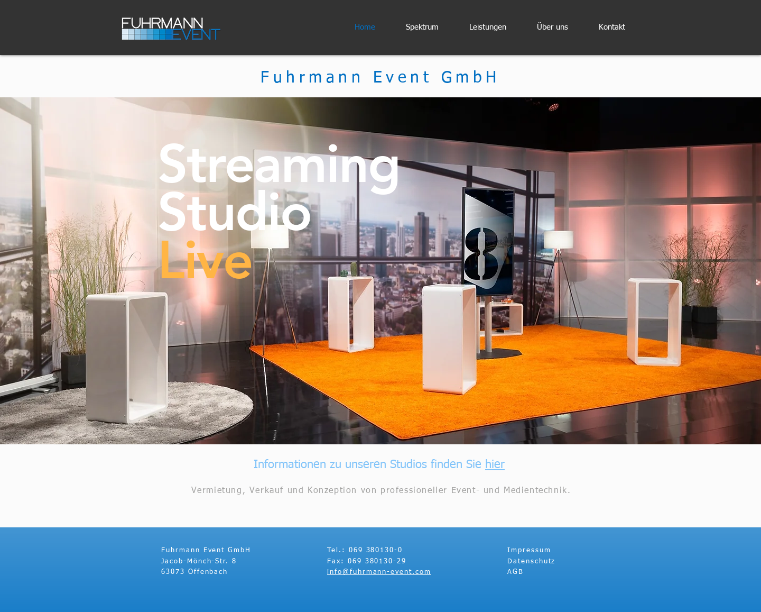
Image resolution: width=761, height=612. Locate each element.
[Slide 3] (380, 417)
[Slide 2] (371, 417)
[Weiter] (703, 271)
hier (495, 465)
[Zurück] (57, 271)
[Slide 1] (390, 417)
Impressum (529, 550)
